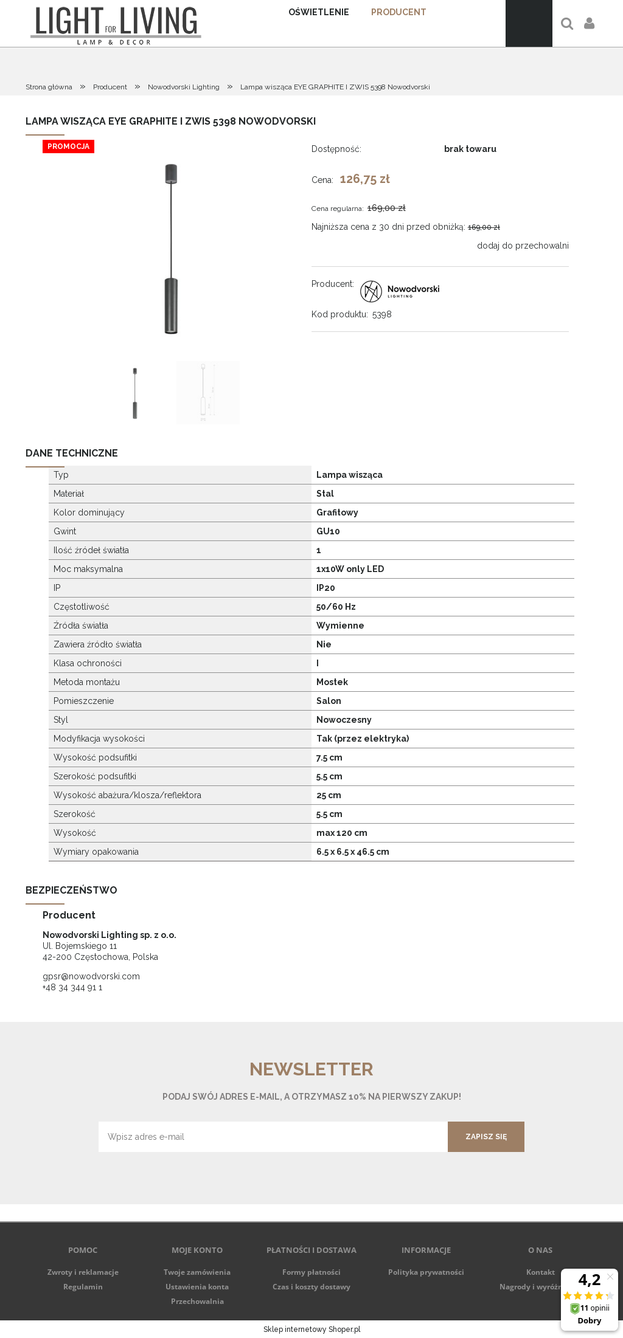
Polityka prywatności (426, 1272)
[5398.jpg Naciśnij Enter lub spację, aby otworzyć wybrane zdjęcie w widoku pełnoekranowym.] (171, 246)
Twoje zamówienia (197, 1272)
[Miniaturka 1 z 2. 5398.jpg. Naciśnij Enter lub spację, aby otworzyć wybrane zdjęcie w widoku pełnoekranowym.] (135, 392)
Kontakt (540, 1272)
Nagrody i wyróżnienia (540, 1286)
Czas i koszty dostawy (311, 1286)
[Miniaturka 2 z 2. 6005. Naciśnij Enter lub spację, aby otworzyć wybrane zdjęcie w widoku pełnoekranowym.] (208, 392)
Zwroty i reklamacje (83, 1272)
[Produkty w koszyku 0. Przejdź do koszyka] (529, 23)
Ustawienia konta (197, 1286)
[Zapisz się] (486, 1137)
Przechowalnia (197, 1301)
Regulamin (83, 1286)
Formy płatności (311, 1272)
